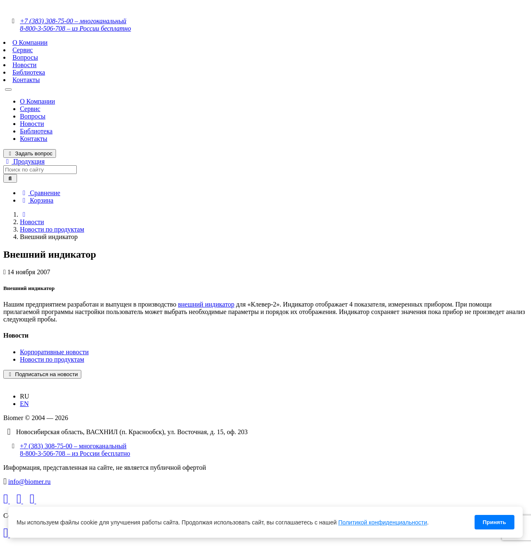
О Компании (30, 42)
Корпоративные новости (54, 351)
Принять (494, 522)
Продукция (24, 161)
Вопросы (25, 57)
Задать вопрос (30, 153)
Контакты (26, 79)
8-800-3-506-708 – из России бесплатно (75, 28)
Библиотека (28, 72)
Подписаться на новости (42, 374)
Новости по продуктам (52, 229)
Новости (24, 64)
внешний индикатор (206, 304)
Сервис (22, 49)
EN (24, 403)
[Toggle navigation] (8, 89)
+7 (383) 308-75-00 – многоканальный (73, 20)
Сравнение (40, 192)
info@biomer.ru (29, 481)
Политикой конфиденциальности (382, 522)
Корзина (37, 200)
